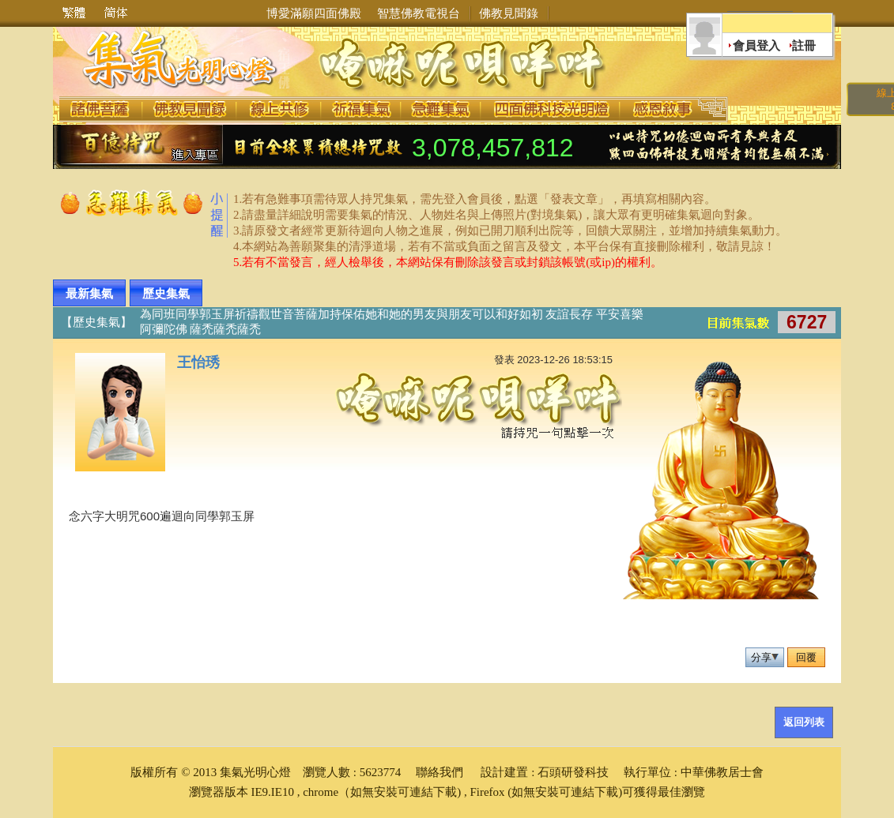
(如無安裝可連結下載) (564, 792)
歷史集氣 (166, 293)
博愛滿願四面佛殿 (313, 13)
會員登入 (756, 45)
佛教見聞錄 (508, 13)
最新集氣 (89, 293)
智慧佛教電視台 (418, 13)
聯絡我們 (439, 772)
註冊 (804, 45)
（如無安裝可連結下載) (399, 792)
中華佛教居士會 (722, 772)
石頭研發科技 (573, 772)
